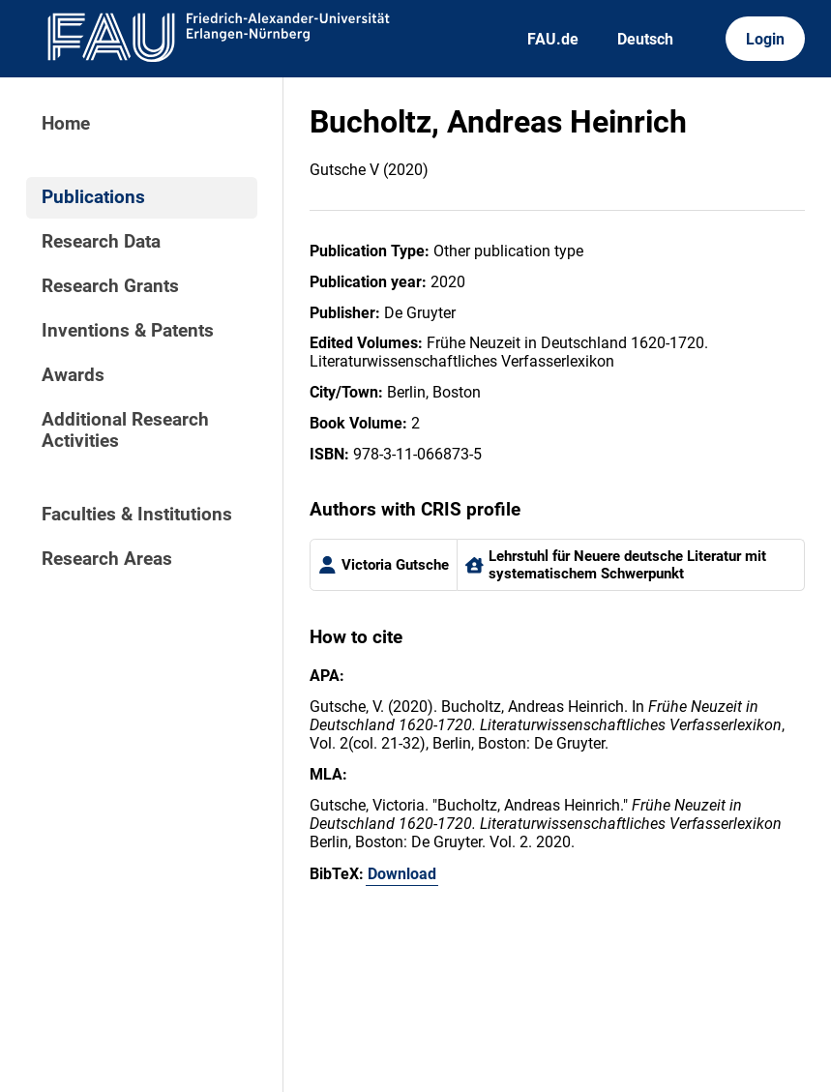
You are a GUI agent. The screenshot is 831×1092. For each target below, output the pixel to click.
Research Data (101, 241)
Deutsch (645, 39)
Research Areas (107, 559)
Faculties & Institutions (137, 514)
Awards (73, 375)
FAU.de (553, 39)
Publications (93, 197)
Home (66, 123)
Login (765, 39)
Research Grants (110, 286)
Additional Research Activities (125, 430)
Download (402, 874)
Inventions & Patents (128, 330)
